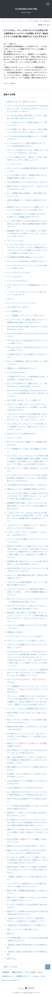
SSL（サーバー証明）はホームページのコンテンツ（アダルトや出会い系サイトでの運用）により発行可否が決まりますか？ (27, 407)
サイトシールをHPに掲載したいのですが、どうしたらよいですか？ (27, 540)
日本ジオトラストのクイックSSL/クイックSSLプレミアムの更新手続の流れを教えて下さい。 (27, 607)
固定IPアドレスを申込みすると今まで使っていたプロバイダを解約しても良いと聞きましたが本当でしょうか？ (27, 832)
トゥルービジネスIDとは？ (17, 280)
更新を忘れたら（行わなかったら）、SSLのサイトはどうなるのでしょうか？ (27, 187)
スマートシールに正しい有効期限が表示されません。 (27, 708)
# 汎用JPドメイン (8, 976)
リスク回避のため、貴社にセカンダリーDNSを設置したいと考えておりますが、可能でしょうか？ (27, 130)
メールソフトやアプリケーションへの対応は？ (25, 636)
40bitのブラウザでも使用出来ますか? (22, 433)
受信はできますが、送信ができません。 (22, 101)
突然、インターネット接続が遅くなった (22, 929)
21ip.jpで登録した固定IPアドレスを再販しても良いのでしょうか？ (27, 840)
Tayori (26, 992)
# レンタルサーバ (13, 980)
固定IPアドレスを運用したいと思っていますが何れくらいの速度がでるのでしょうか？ (27, 899)
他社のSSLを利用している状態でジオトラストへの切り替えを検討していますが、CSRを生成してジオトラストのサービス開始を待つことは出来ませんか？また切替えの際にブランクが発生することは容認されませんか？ (27, 551)
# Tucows (35, 976)
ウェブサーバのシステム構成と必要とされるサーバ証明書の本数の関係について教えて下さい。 (27, 321)
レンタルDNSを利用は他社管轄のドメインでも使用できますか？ (27, 137)
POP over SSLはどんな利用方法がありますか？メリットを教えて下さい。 (27, 348)
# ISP (3, 980)
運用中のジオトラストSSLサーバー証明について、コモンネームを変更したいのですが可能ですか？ (27, 208)
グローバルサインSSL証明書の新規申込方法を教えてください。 (27, 169)
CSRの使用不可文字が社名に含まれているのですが (27, 485)
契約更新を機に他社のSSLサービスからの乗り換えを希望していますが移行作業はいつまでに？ (27, 562)
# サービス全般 (30, 972)
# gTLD (39, 972)
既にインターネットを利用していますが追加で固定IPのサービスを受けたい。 (27, 721)
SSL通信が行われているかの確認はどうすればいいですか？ (27, 355)
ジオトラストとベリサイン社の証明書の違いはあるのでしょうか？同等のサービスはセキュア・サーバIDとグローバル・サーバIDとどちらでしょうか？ (27, 417)
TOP (3, 21)
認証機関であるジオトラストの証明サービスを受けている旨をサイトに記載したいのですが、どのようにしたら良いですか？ (27, 233)
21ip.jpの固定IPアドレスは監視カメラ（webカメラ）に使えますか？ (27, 782)
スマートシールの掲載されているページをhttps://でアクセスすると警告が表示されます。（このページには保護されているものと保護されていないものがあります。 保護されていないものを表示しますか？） (27, 700)
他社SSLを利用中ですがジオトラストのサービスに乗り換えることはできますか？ (27, 569)
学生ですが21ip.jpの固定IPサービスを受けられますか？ (27, 800)
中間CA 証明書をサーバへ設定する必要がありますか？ (26, 201)
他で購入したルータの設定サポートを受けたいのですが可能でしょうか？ (27, 775)
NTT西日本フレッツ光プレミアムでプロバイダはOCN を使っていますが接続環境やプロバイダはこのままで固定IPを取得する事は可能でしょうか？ (27, 822)
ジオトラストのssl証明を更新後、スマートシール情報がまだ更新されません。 (27, 583)
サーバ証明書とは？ (15, 311)
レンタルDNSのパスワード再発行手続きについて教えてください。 (27, 123)
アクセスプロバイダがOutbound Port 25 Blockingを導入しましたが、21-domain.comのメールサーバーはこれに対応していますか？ (27, 108)
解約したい (11, 933)
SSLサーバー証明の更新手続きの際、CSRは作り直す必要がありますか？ (27, 576)
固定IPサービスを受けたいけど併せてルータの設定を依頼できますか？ (27, 744)
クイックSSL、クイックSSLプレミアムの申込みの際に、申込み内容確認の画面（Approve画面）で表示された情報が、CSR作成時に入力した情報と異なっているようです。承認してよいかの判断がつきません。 (27, 459)
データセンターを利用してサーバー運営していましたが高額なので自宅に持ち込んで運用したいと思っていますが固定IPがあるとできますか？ (27, 860)
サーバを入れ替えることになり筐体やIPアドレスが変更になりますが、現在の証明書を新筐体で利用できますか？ (27, 224)
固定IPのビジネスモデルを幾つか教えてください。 (27, 846)
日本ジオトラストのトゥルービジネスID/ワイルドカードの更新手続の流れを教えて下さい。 (27, 600)
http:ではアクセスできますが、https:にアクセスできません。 (27, 680)
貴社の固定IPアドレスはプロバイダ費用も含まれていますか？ (27, 768)
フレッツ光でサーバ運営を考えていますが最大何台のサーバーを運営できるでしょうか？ (27, 885)
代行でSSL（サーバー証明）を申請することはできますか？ (27, 469)
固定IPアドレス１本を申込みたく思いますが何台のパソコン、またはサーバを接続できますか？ (27, 851)
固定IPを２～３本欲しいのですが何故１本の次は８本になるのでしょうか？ (27, 814)
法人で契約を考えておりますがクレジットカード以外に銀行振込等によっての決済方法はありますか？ (27, 793)
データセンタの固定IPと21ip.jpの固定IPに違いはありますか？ (27, 906)
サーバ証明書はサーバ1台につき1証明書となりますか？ (27, 450)
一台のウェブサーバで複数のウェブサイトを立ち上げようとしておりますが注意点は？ (27, 526)
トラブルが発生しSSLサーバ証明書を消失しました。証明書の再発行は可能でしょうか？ (27, 176)
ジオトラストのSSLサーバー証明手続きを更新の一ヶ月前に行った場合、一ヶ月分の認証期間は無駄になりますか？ (27, 592)
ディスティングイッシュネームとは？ (21, 303)
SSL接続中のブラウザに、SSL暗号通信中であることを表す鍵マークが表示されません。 (27, 378)
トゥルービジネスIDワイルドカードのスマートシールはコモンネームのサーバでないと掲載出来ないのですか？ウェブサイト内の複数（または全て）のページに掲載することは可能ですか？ (27, 248)
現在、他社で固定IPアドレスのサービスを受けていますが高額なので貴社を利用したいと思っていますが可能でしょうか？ (27, 760)
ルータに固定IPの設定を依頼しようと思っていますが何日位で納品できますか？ (27, 807)
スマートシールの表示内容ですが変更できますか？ (27, 261)
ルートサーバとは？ (15, 164)
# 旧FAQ (12, 83)
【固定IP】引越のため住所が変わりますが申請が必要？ (27, 946)
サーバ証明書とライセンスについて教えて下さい (26, 315)
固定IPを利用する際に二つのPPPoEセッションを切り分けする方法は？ (27, 728)
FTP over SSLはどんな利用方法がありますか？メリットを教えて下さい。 (27, 341)
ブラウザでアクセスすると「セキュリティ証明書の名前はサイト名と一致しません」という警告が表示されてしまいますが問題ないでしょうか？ (27, 672)
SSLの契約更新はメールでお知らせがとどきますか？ (27, 182)
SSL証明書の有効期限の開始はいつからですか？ (27, 257)
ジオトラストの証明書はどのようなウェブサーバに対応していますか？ (27, 646)
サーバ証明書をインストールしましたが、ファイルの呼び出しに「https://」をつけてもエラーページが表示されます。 (27, 689)
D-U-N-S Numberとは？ (16, 372)
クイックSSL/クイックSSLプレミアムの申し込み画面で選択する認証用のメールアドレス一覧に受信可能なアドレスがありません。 (27, 478)
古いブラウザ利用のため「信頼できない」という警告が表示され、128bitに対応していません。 (27, 385)
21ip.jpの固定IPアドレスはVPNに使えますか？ (25, 787)
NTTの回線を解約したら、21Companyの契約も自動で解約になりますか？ (27, 939)
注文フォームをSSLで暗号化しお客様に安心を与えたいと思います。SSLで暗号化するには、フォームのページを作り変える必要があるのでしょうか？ (27, 496)
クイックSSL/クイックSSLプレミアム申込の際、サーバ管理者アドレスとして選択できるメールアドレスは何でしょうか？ (27, 426)
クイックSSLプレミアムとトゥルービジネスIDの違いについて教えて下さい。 (27, 267)
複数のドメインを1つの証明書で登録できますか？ (26, 489)
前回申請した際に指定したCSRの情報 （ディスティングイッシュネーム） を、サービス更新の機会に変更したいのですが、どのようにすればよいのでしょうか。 (27, 616)
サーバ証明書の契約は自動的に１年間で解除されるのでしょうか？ (27, 194)
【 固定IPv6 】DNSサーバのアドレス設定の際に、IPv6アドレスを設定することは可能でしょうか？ (26, 919)
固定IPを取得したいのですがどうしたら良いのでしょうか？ (27, 714)
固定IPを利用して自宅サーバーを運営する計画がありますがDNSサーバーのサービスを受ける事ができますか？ (27, 870)
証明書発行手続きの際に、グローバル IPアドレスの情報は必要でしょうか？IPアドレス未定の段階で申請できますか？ (27, 506)
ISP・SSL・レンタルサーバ (17, 21)
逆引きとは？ (12, 958)
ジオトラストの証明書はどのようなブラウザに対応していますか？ (27, 626)
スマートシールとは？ (15, 240)
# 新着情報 (5, 972)
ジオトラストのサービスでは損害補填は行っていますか (27, 286)
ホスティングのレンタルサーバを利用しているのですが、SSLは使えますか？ (27, 533)
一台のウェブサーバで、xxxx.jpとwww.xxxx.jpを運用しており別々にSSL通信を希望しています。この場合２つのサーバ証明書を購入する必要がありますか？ (27, 516)
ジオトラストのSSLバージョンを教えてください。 (26, 640)
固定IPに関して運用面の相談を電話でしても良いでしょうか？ (27, 892)
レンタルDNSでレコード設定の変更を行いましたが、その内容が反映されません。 (26, 144)
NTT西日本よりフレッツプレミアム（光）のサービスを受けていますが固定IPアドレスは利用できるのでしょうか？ (27, 736)
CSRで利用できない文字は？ (18, 307)
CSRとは (10, 298)
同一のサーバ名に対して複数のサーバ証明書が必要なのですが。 (27, 443)
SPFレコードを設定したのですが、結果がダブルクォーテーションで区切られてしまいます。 (27, 151)
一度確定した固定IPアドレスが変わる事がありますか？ (27, 878)
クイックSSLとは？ (14, 276)
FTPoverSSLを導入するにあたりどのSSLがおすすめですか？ (27, 335)
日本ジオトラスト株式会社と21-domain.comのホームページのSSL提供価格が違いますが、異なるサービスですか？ (27, 393)
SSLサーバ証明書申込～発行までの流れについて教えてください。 (27, 362)
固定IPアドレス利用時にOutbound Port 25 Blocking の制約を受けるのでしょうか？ (27, 912)
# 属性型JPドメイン (23, 976)
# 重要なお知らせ (17, 972)
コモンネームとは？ (15, 437)
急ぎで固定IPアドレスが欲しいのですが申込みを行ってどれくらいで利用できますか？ (27, 751)
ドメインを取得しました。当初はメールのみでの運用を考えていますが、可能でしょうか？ (27, 158)
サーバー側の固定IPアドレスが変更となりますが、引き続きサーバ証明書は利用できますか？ (27, 215)
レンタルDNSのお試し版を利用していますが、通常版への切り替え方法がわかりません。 (27, 117)
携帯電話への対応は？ (15, 632)
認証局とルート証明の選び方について (22, 368)
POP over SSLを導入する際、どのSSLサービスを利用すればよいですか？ (27, 328)
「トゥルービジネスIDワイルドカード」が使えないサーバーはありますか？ (27, 293)
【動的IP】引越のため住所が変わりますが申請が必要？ (27, 953)
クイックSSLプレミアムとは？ (19, 272)
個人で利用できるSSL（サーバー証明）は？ (24, 400)
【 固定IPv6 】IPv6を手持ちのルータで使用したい (26, 925)
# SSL (6, 83)
